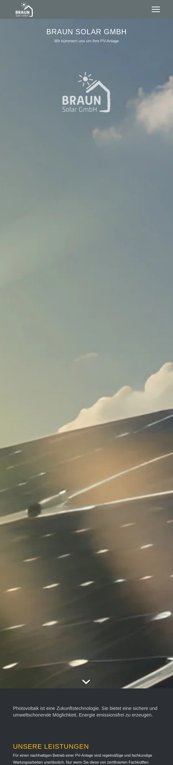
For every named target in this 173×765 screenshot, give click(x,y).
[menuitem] (153, 9)
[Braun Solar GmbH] (72, 9)
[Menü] (153, 9)
